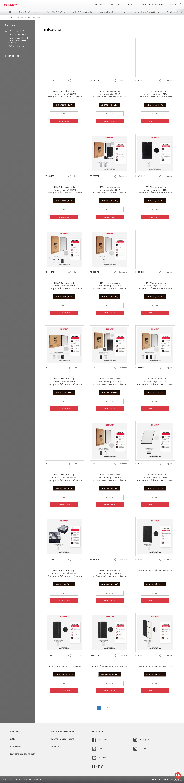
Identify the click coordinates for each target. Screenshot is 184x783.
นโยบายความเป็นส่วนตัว (34, 780)
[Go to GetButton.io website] (178, 780)
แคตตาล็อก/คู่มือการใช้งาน (146, 12)
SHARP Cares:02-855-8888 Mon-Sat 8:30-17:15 (115, 4)
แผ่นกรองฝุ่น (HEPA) (16, 31)
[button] (181, 12)
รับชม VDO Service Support (154, 4)
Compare (78, 80)
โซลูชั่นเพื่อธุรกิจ (107, 12)
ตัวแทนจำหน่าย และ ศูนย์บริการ (24, 754)
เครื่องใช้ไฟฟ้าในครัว (82, 12)
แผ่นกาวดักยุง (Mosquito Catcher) (19, 41)
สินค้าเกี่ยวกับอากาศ (28, 12)
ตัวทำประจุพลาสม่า (16, 46)
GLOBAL (13, 739)
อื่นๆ (124, 12)
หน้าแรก (9, 17)
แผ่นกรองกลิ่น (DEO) (17, 34)
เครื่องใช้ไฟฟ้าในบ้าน (55, 12)
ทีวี (9, 12)
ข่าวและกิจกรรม (17, 746)
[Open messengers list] (178, 775)
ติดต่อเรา (55, 746)
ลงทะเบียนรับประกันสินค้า (62, 731)
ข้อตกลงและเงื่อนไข (11, 780)
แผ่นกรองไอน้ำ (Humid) (18, 38)
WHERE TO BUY (64, 121)
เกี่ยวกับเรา (14, 731)
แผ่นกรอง (52, 29)
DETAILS (64, 114)
